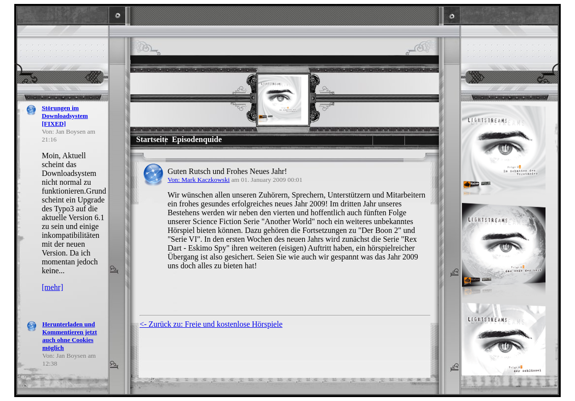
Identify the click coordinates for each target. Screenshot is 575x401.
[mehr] (52, 287)
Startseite (152, 139)
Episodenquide (197, 139)
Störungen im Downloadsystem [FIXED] (65, 115)
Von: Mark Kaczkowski (199, 179)
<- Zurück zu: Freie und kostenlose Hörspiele (211, 324)
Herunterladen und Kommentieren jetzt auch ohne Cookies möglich (69, 335)
